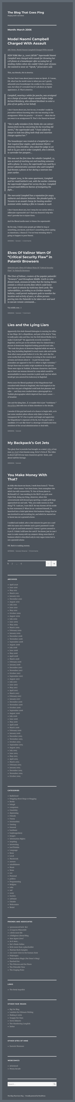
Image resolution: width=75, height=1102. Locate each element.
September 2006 (16, 710)
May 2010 (13, 610)
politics (13, 879)
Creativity (13, 810)
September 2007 (16, 676)
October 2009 (15, 613)
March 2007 (14, 693)
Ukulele (13, 902)
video (49, 449)
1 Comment (26, 313)
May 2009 (14, 625)
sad (11, 890)
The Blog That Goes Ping (26, 12)
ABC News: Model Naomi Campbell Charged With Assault (30, 50)
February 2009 (15, 630)
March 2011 (14, 593)
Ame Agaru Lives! (17, 938)
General (18, 241)
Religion (13, 884)
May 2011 (13, 590)
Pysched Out (15, 961)
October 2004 (15, 776)
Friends (13, 816)
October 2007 (15, 673)
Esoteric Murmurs (17, 1046)
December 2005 (16, 736)
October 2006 (15, 708)
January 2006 (15, 733)
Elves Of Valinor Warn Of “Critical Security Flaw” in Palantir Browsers (30, 257)
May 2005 (14, 756)
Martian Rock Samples (19, 950)
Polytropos (14, 956)
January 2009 (15, 633)
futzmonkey (14, 822)
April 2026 (14, 585)
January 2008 (15, 665)
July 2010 (13, 605)
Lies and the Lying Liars (28, 325)
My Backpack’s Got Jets (28, 443)
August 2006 (15, 713)
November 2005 (16, 739)
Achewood (14, 1066)
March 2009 (14, 627)
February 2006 (15, 730)
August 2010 (14, 602)
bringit (12, 804)
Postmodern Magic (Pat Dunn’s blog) (25, 958)
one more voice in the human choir (24, 953)
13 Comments (33, 551)
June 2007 (14, 685)
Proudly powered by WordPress (35, 1096)
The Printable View (17, 967)
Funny (12, 819)
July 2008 (13, 647)
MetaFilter (12, 406)
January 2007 (15, 699)
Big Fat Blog (14, 1009)
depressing (14, 813)
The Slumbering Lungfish (20, 1024)
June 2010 (13, 607)
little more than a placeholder (22, 947)
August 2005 (15, 748)
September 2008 (16, 642)
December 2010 (16, 599)
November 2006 (16, 705)
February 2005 (15, 765)
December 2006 (16, 702)
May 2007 (13, 688)
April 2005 (14, 759)
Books (12, 802)
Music (12, 867)
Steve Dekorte (15, 1021)
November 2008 (16, 639)
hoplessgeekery (16, 833)
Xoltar (12, 1026)
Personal (24, 551)
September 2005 (16, 745)
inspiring (13, 842)
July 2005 (13, 750)
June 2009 (14, 622)
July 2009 (13, 619)
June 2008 (14, 650)
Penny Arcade (15, 1069)
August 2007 (15, 679)
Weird (12, 907)
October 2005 (15, 742)
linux (12, 853)
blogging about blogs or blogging (23, 799)
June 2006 (14, 719)
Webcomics (14, 904)
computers (14, 807)
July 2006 (13, 716)
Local (12, 856)
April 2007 (14, 690)
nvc (11, 873)
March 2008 (14, 659)
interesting (14, 844)
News (12, 870)
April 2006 (14, 725)
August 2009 (15, 616)
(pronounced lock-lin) (19, 927)
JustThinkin (14, 847)
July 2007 (13, 682)
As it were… (14, 941)
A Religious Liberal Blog (19, 936)
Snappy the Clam (16, 1018)
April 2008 (14, 656)
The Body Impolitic (17, 990)
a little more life (16, 933)
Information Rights (17, 839)
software (13, 899)
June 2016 (14, 587)
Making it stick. (16, 1015)
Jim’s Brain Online (17, 944)
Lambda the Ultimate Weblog (21, 1012)
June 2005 (14, 753)
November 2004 (16, 773)
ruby (11, 887)
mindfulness (15, 864)
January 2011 (15, 596)
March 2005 (14, 762)
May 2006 (14, 722)
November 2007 (16, 670)
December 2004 (16, 770)
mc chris (15, 452)
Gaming (13, 824)
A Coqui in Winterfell (18, 930)
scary (12, 893)
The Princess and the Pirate (21, 964)
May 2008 (14, 653)
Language (14, 850)
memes (13, 862)
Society (13, 896)
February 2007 (15, 696)
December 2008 (16, 636)
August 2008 (15, 645)
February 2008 (15, 662)
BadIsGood (14, 796)
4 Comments (27, 241)
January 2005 (15, 768)
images (12, 836)
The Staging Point (17, 970)
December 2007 (16, 668)
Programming (15, 882)
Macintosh (14, 859)
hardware (13, 830)
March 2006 (14, 728)
